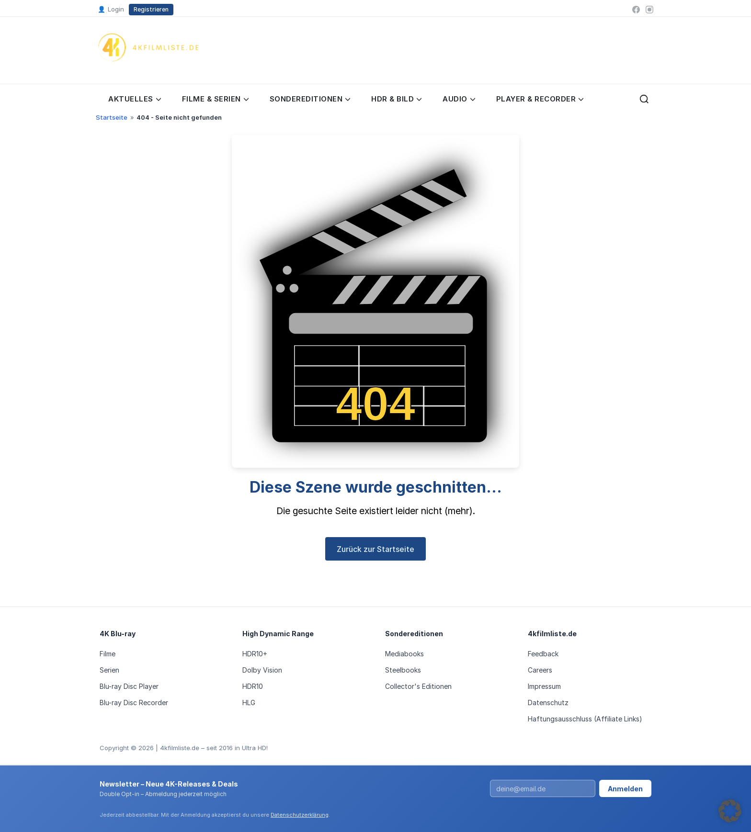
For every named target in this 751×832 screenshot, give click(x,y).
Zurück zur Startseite (375, 549)
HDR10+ (254, 654)
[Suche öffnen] (644, 99)
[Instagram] (649, 9)
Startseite (111, 117)
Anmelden (625, 789)
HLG (248, 702)
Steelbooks (403, 670)
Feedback (543, 654)
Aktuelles (134, 98)
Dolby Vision (262, 670)
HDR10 (252, 686)
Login (111, 9)
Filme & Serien (215, 98)
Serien (109, 670)
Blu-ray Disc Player (129, 686)
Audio (459, 98)
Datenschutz (548, 702)
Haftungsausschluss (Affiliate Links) (585, 719)
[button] (730, 811)
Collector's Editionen (418, 686)
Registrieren (151, 9)
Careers (540, 670)
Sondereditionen (310, 98)
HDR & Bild (396, 98)
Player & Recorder (540, 98)
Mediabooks (404, 654)
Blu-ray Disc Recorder (134, 702)
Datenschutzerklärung (300, 814)
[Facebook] (636, 9)
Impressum (544, 686)
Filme (107, 654)
